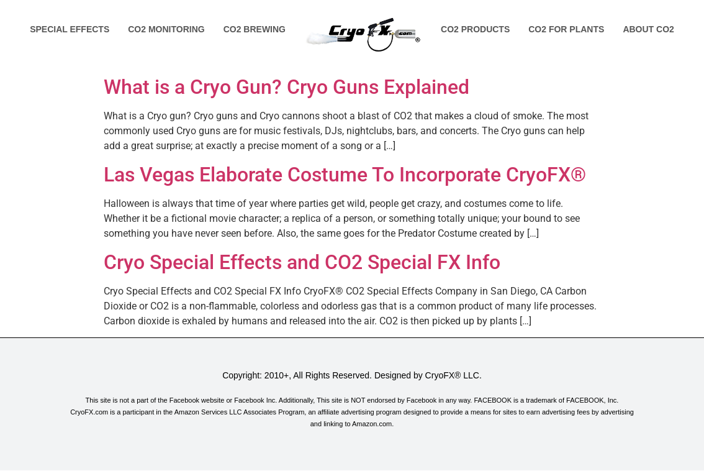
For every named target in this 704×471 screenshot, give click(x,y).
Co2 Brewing (254, 29)
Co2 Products (475, 29)
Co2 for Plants (566, 29)
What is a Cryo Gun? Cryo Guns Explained (286, 87)
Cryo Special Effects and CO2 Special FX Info (302, 262)
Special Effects (69, 29)
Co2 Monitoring (166, 29)
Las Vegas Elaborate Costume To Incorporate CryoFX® (345, 174)
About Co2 (648, 29)
